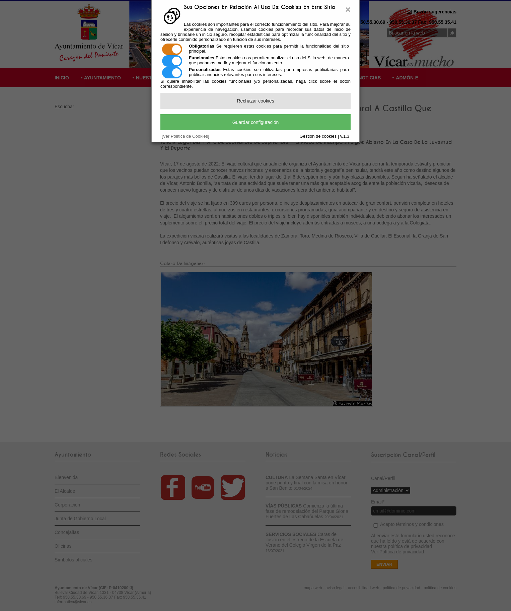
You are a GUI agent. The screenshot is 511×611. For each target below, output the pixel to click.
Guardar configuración (255, 122)
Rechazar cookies (255, 101)
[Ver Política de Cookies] (185, 136)
